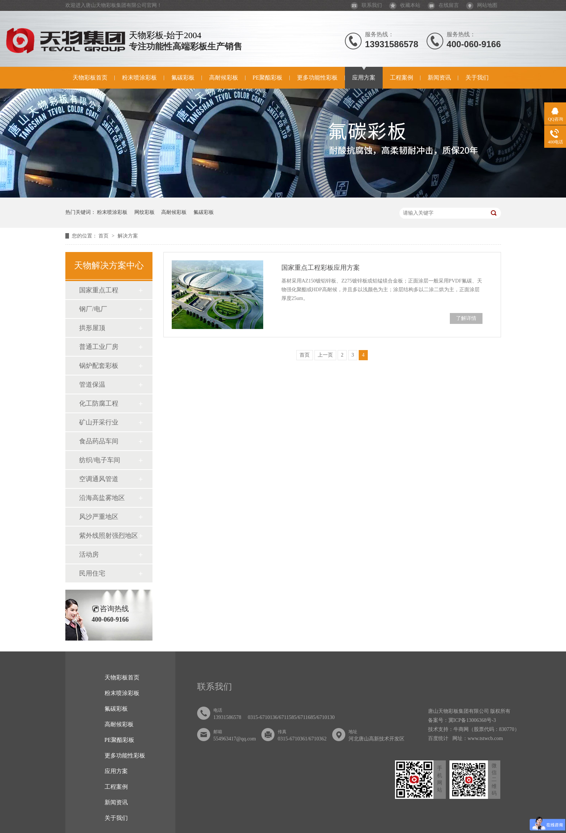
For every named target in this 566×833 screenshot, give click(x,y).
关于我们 (477, 77)
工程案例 (401, 77)
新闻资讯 (439, 77)
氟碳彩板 (183, 77)
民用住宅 (92, 573)
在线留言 (443, 5)
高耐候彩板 (223, 77)
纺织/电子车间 (99, 460)
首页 (104, 236)
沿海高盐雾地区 (102, 497)
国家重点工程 (98, 290)
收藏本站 (404, 5)
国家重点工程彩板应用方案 (320, 267)
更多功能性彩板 (317, 77)
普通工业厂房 (98, 346)
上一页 (325, 355)
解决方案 (128, 236)
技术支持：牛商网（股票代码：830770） (474, 729)
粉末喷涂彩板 (139, 77)
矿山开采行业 (98, 422)
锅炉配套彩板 (98, 365)
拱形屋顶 (92, 328)
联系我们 (366, 5)
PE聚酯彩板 (268, 77)
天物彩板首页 (90, 77)
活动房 (89, 554)
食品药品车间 (98, 441)
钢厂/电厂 (93, 309)
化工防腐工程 (98, 403)
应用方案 (363, 77)
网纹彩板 (144, 212)
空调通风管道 (98, 479)
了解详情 (466, 318)
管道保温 (92, 384)
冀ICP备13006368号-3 (472, 720)
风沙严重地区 (98, 516)
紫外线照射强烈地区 (108, 535)
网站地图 (481, 5)
